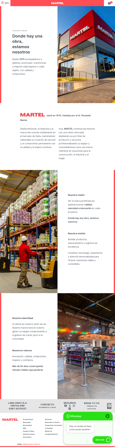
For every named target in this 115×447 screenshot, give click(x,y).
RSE (24, 428)
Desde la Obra (28, 431)
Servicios (48, 419)
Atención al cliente (52, 422)
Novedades (27, 425)
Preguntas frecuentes (53, 425)
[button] (107, 416)
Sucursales (27, 437)
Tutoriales (49, 428)
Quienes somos (29, 434)
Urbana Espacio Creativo (31, 444)
